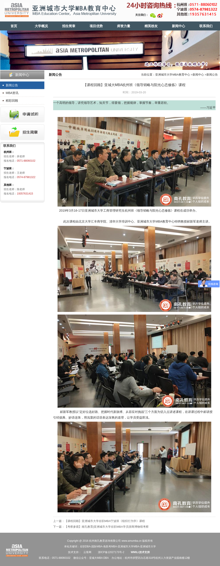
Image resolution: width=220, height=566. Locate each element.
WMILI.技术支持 (140, 552)
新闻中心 (178, 26)
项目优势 (96, 26)
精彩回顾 (12, 100)
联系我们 (206, 26)
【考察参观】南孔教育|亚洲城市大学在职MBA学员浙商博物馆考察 (107, 526)
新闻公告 (12, 85)
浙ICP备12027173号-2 (110, 552)
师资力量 (123, 26)
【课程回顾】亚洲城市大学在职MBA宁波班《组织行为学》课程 (105, 521)
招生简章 (68, 26)
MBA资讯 (12, 93)
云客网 (87, 552)
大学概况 (41, 26)
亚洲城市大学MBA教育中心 (172, 74)
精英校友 (151, 26)
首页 (14, 26)
